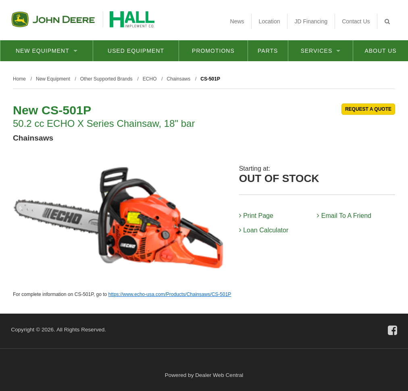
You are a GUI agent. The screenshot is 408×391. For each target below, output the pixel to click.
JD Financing (311, 21)
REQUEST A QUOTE (368, 109)
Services (321, 51)
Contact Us (356, 21)
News (237, 21)
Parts (268, 51)
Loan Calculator (264, 230)
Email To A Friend (344, 215)
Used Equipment (136, 51)
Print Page (256, 215)
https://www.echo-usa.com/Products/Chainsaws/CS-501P (169, 294)
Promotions (213, 51)
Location (269, 21)
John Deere (53, 19)
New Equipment (46, 51)
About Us (380, 51)
